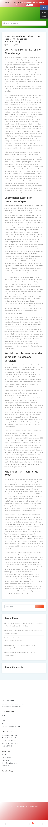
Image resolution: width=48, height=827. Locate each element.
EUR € (43, 12)
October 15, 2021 (11, 45)
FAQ (3, 723)
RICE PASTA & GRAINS (9, 740)
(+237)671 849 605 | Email (24, 2)
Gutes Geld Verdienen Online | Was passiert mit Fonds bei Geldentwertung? (22, 39)
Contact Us (5, 766)
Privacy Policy (6, 757)
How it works (6, 755)
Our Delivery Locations (9, 763)
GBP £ (43, 16)
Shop (3, 720)
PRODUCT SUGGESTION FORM (11, 726)
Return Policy (6, 760)
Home (4, 715)
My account (20, 5)
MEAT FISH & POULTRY (9, 738)
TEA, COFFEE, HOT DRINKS (10, 743)
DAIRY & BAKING (7, 746)
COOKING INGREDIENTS (9, 735)
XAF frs (43, 7)
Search (39, 606)
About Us (5, 718)
